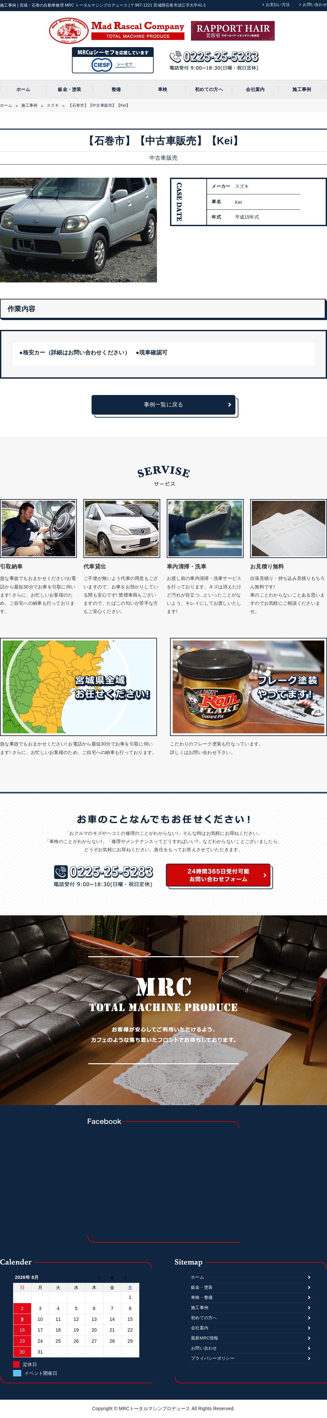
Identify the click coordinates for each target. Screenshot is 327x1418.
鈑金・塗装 (69, 89)
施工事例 (301, 89)
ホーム (23, 89)
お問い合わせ (315, 4)
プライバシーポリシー (212, 1358)
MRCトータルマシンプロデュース (155, 1408)
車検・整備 (202, 1297)
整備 (116, 89)
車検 (162, 89)
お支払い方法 (278, 4)
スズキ (53, 105)
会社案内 (255, 89)
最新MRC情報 (204, 1338)
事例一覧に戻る (163, 405)
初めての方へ (209, 89)
